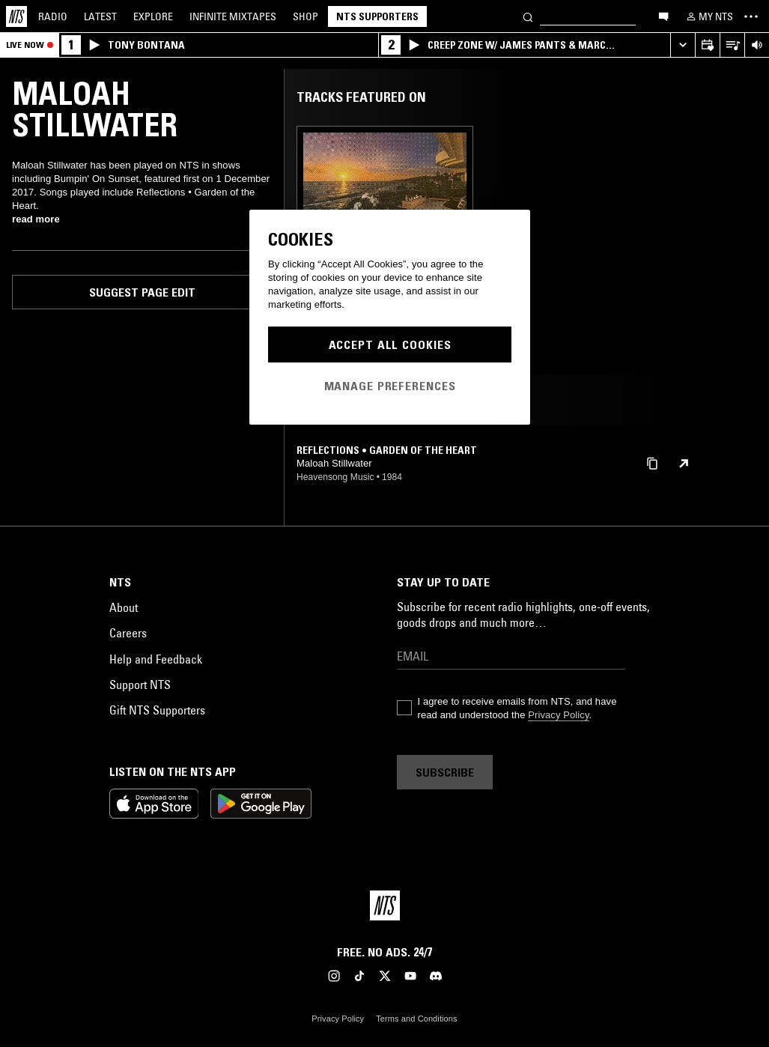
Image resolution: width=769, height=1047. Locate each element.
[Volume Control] (756, 45)
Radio (52, 16)
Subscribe (445, 772)
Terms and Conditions (416, 1018)
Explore (153, 16)
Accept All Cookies (390, 344)
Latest (100, 16)
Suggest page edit (142, 292)
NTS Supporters (377, 16)
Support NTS (140, 684)
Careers (128, 632)
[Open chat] (663, 15)
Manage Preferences (390, 385)
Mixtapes (232, 16)
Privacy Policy (558, 714)
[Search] (528, 16)
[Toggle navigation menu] (751, 16)
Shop (305, 16)
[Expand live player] (682, 45)
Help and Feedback (155, 659)
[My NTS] (708, 16)
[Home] (16, 16)
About (123, 607)
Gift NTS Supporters (157, 709)
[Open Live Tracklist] (732, 45)
